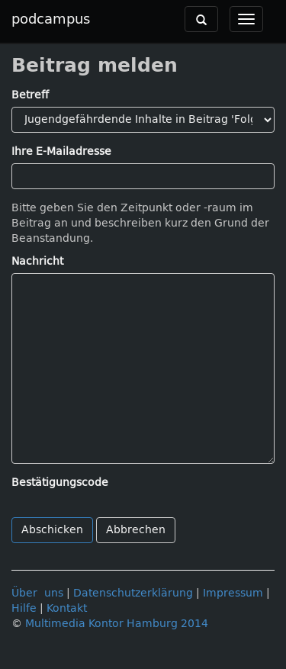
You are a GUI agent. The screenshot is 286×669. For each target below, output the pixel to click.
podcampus (50, 19)
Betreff (30, 94)
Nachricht (37, 261)
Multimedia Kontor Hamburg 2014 (116, 623)
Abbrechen (135, 529)
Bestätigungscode (59, 482)
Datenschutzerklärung (133, 593)
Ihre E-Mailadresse (61, 151)
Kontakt (67, 608)
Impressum (233, 593)
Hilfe (24, 608)
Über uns (37, 593)
